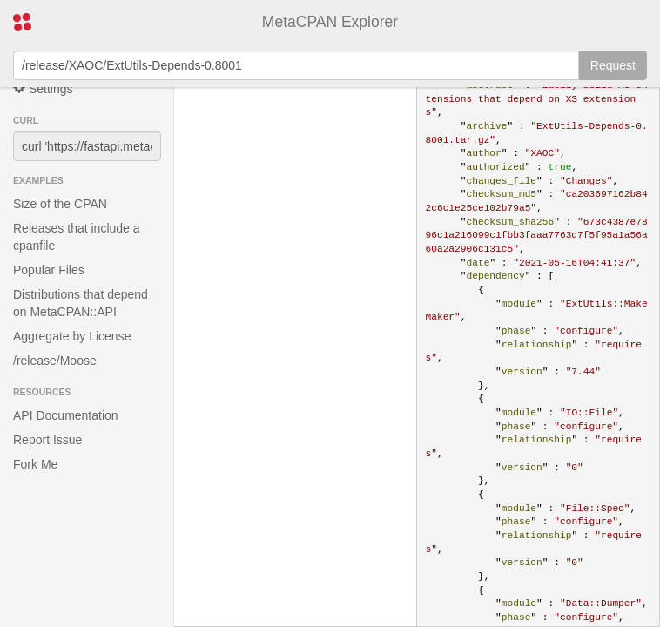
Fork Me (35, 464)
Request (613, 65)
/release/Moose (55, 360)
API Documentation (65, 415)
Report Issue (47, 440)
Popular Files (48, 270)
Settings (42, 88)
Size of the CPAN (60, 204)
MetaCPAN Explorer (330, 21)
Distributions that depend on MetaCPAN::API (80, 303)
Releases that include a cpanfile (76, 237)
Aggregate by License (72, 336)
